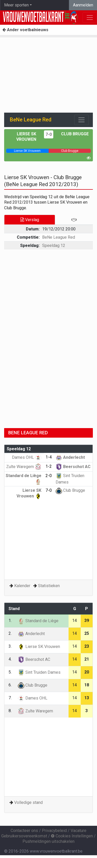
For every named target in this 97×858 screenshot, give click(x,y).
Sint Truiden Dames (39, 672)
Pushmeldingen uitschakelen (48, 841)
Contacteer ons (24, 830)
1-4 (49, 457)
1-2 (49, 466)
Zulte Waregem (23, 466)
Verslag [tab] (29, 219)
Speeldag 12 (53, 245)
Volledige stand (28, 802)
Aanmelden (83, 5)
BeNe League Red (58, 237)
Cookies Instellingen (72, 836)
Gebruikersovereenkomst (24, 836)
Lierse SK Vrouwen (39, 646)
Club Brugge (75, 133)
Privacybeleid (54, 830)
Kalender (22, 585)
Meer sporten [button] (16, 5)
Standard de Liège (38, 620)
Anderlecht (70, 457)
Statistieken (49, 585)
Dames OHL (26, 457)
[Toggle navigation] (81, 120)
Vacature (78, 830)
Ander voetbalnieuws (25, 29)
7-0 (49, 134)
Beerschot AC (73, 466)
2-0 (49, 475)
